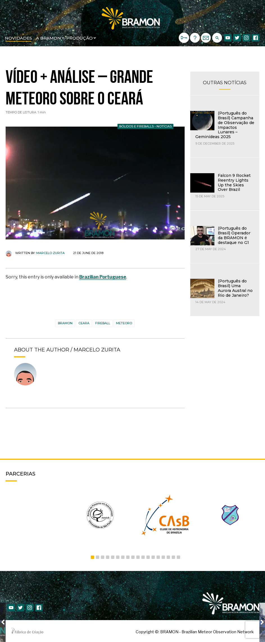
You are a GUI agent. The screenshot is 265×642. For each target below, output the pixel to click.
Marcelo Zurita (50, 253)
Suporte (195, 38)
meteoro (124, 323)
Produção (79, 38)
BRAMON (65, 323)
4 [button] (107, 557)
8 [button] (128, 557)
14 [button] (158, 557)
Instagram (246, 38)
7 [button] (122, 557)
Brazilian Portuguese (102, 277)
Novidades (18, 38)
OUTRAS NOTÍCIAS (224, 82)
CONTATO (206, 38)
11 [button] (143, 557)
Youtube (228, 38)
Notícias (164, 126)
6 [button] (117, 557)
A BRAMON (48, 38)
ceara (83, 323)
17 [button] (173, 557)
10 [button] (138, 557)
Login (184, 34)
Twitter (237, 38)
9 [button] (133, 557)
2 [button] (97, 557)
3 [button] (102, 557)
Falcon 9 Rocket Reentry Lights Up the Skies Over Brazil (234, 182)
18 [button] (178, 557)
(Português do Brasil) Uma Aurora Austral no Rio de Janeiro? (235, 288)
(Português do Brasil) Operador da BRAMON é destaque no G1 (234, 235)
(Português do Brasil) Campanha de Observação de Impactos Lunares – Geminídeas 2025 (224, 125)
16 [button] (168, 557)
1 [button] (92, 557)
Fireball (102, 323)
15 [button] (163, 557)
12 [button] (148, 557)
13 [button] (153, 557)
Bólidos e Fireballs (136, 126)
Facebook (255, 38)
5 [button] (112, 557)
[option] (35, 515)
